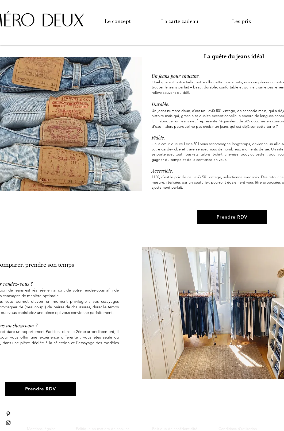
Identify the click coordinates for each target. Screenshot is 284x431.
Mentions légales (41, 428)
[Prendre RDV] (232, 217)
